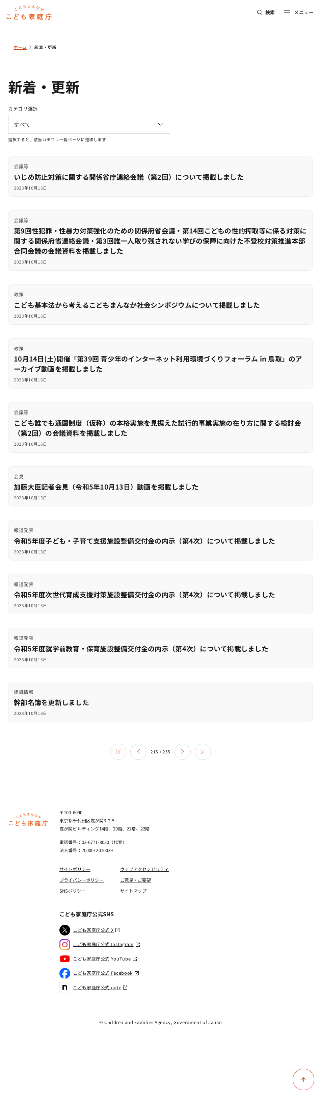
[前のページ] (138, 752)
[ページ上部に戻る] (303, 1079)
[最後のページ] (203, 752)
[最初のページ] (118, 752)
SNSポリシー (72, 891)
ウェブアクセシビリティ (144, 869)
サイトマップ (133, 891)
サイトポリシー (74, 869)
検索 (266, 12)
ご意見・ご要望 (135, 880)
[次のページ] (183, 752)
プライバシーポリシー (81, 880)
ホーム (20, 47)
